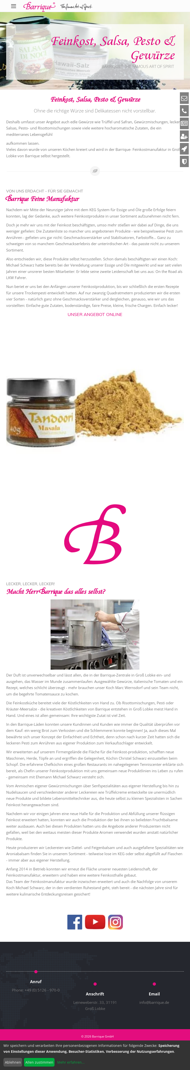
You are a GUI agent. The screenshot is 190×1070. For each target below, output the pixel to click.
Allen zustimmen (39, 1062)
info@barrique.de (154, 1002)
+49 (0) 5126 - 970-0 (42, 990)
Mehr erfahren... (71, 1062)
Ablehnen (13, 1062)
